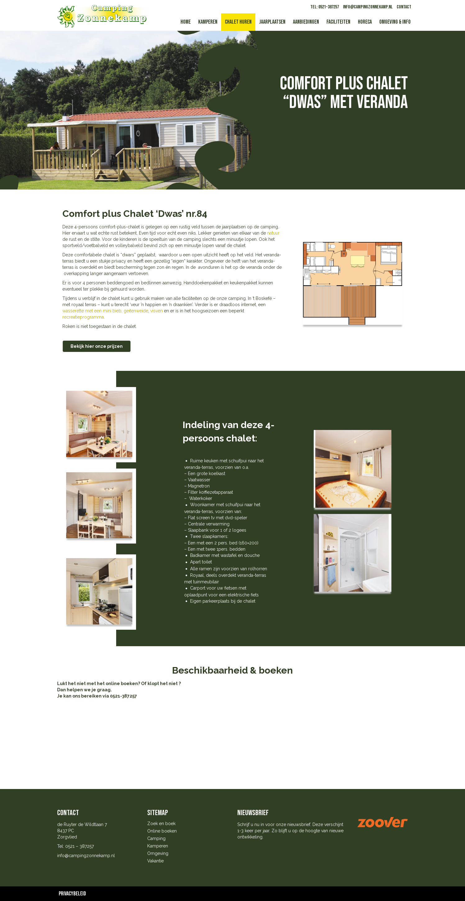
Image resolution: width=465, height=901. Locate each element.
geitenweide (136, 310)
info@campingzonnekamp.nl (368, 7)
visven (156, 310)
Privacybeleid (72, 893)
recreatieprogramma (83, 317)
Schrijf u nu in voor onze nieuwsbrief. (274, 824)
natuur (273, 233)
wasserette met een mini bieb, (92, 310)
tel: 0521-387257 (324, 7)
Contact (404, 7)
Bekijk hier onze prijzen (97, 346)
